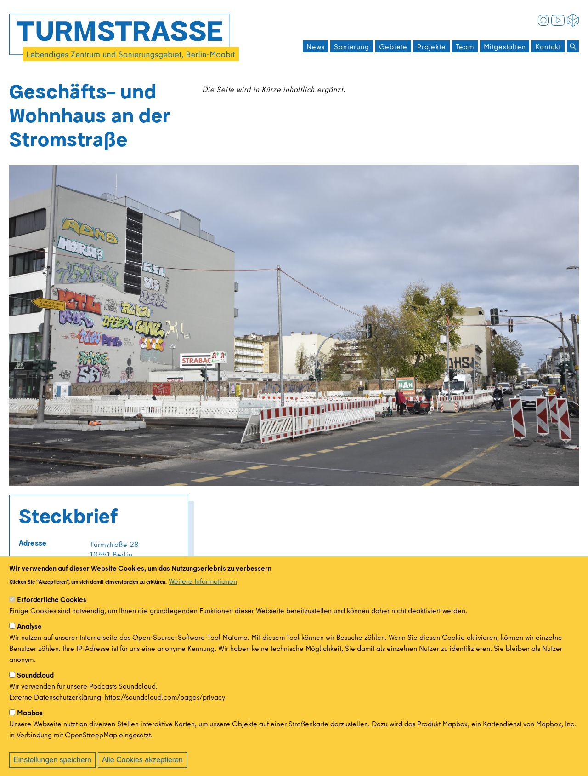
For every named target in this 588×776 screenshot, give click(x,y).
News (315, 46)
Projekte (431, 46)
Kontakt (548, 46)
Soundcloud (35, 686)
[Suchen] (572, 46)
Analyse (29, 637)
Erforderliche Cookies (51, 611)
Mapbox (30, 724)
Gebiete (393, 46)
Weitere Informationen (203, 592)
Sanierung (351, 46)
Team (465, 46)
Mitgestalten (505, 46)
